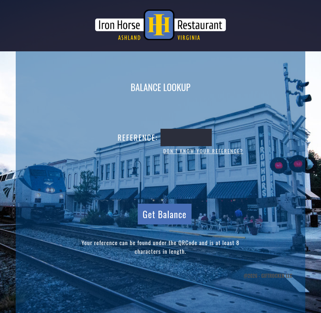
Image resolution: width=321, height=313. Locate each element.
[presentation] (160, 178)
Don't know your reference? (203, 150)
